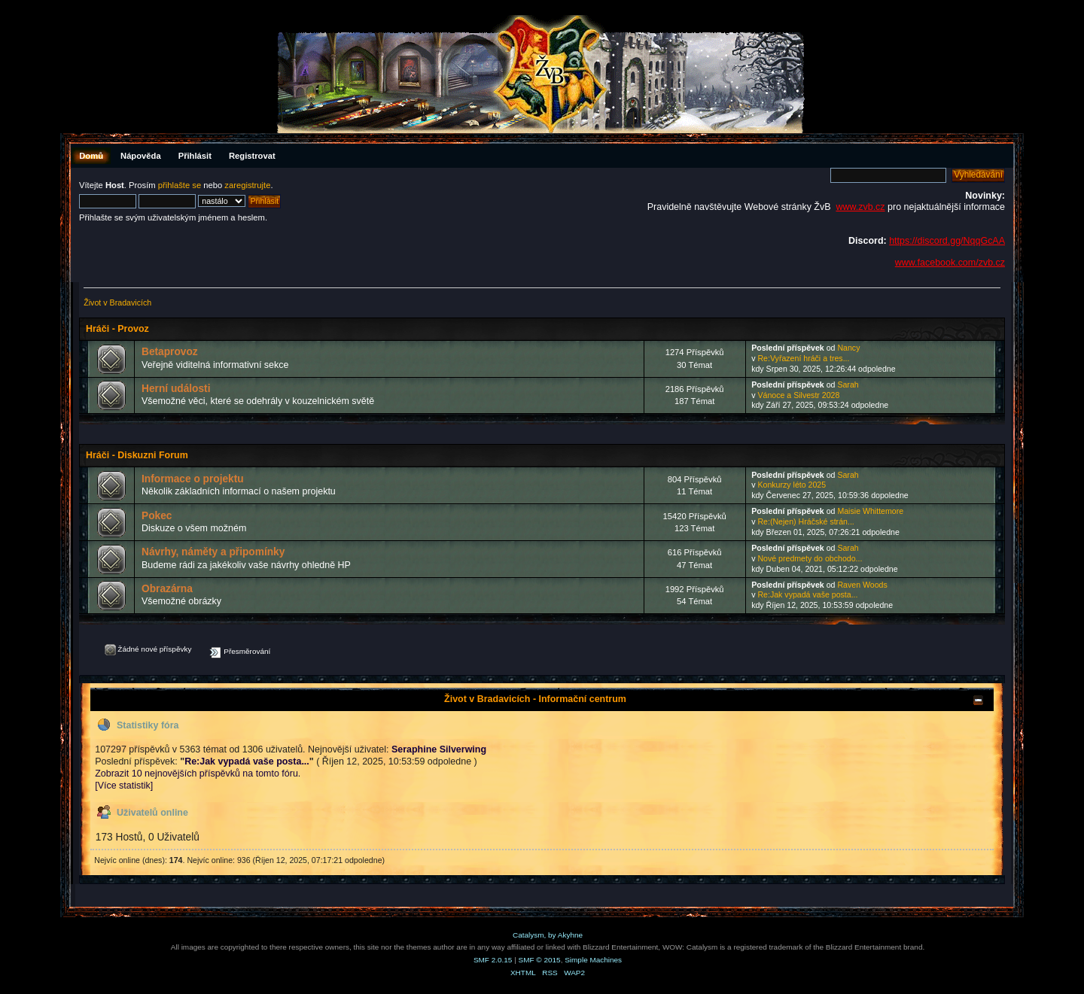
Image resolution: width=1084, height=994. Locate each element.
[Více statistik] (124, 785)
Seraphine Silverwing (438, 749)
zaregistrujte (247, 185)
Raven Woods (862, 584)
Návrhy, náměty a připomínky (213, 552)
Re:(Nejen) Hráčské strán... (805, 521)
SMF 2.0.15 (493, 960)
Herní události (176, 388)
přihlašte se (179, 185)
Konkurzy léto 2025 (791, 484)
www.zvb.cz (860, 207)
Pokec (157, 515)
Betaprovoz (170, 351)
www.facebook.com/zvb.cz (950, 262)
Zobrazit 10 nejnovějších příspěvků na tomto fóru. (197, 773)
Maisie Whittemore (870, 510)
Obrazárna (167, 588)
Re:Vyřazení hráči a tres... (803, 358)
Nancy (848, 347)
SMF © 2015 (540, 960)
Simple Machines (593, 960)
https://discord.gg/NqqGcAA (947, 241)
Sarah (847, 384)
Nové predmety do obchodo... (809, 558)
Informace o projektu (193, 479)
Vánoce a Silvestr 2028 (798, 395)
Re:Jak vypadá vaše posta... (807, 594)
